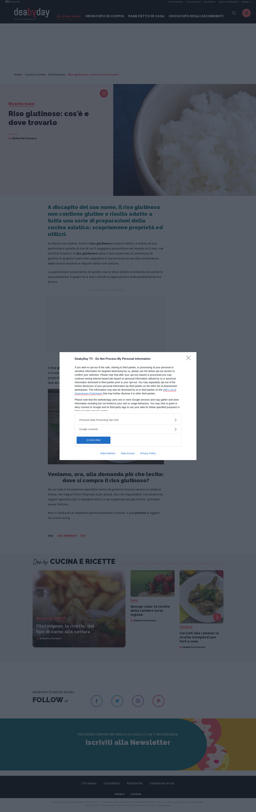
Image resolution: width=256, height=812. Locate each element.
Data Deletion (107, 453)
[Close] (189, 359)
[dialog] (128, 406)
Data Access (128, 453)
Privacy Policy (148, 453)
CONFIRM (93, 440)
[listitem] (128, 420)
